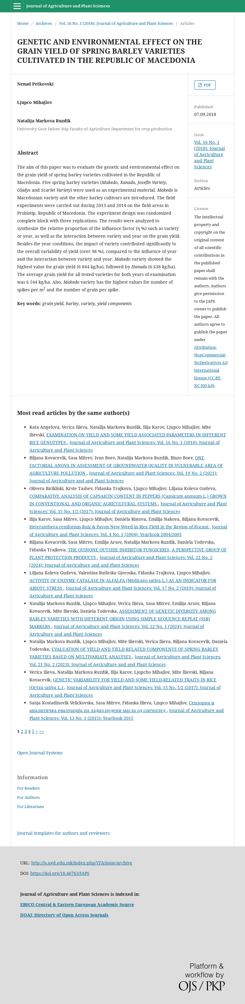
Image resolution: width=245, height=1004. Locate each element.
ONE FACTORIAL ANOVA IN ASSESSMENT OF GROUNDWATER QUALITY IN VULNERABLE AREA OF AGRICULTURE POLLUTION (126, 465)
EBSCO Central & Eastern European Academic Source (77, 904)
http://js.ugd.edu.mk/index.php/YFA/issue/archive (81, 863)
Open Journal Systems (39, 753)
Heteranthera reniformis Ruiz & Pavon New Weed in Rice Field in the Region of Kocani (119, 527)
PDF (207, 85)
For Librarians (30, 806)
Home (22, 23)
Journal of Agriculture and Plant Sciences (68, 6)
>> (41, 731)
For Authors (28, 797)
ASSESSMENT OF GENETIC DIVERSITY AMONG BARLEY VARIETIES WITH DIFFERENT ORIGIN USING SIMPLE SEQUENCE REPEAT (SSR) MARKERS (122, 618)
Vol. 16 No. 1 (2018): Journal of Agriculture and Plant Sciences (116, 23)
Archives (44, 23)
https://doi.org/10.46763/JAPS (59, 873)
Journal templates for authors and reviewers (63, 833)
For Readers (28, 788)
